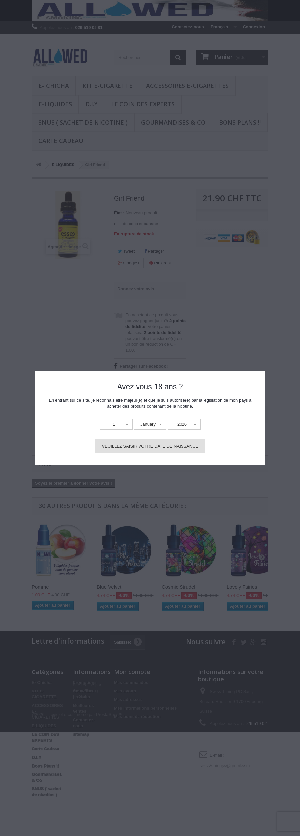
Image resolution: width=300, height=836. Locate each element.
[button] (116, 424)
